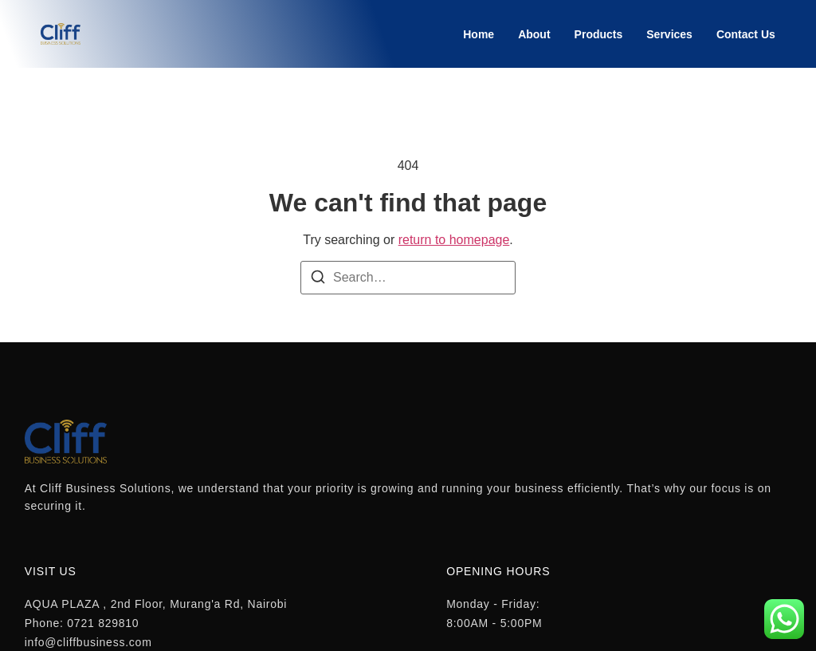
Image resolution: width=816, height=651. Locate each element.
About (534, 34)
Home (478, 34)
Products (599, 34)
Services (669, 34)
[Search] (318, 279)
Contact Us (745, 34)
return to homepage (454, 240)
